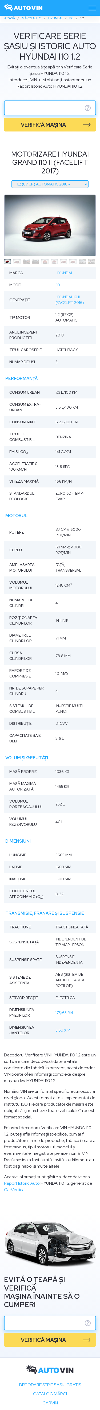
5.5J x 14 (63, 1030)
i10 (57, 284)
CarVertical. (15, 1189)
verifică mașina (43, 124)
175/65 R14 (64, 1012)
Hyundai (63, 272)
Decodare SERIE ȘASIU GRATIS (50, 1385)
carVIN (50, 1403)
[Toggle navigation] (92, 8)
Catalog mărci (50, 1394)
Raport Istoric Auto (22, 1183)
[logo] (23, 7)
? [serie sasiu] (87, 108)
